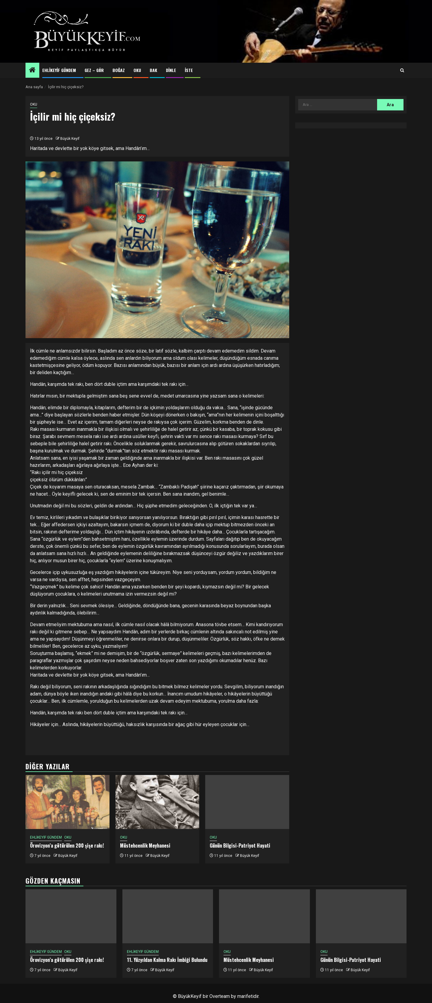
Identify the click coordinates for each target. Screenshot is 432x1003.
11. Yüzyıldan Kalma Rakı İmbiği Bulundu (167, 959)
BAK (153, 70)
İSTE (189, 70)
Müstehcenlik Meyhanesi (145, 845)
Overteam (219, 996)
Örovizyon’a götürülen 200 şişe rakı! (67, 845)
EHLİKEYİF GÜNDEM (59, 70)
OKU (137, 70)
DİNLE (171, 70)
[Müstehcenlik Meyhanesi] (158, 802)
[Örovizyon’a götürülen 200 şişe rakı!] (68, 802)
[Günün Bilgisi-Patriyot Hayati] (247, 802)
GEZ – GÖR (94, 70)
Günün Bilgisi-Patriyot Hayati (240, 845)
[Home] (32, 70)
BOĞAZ (118, 70)
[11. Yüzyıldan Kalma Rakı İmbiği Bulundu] (167, 916)
